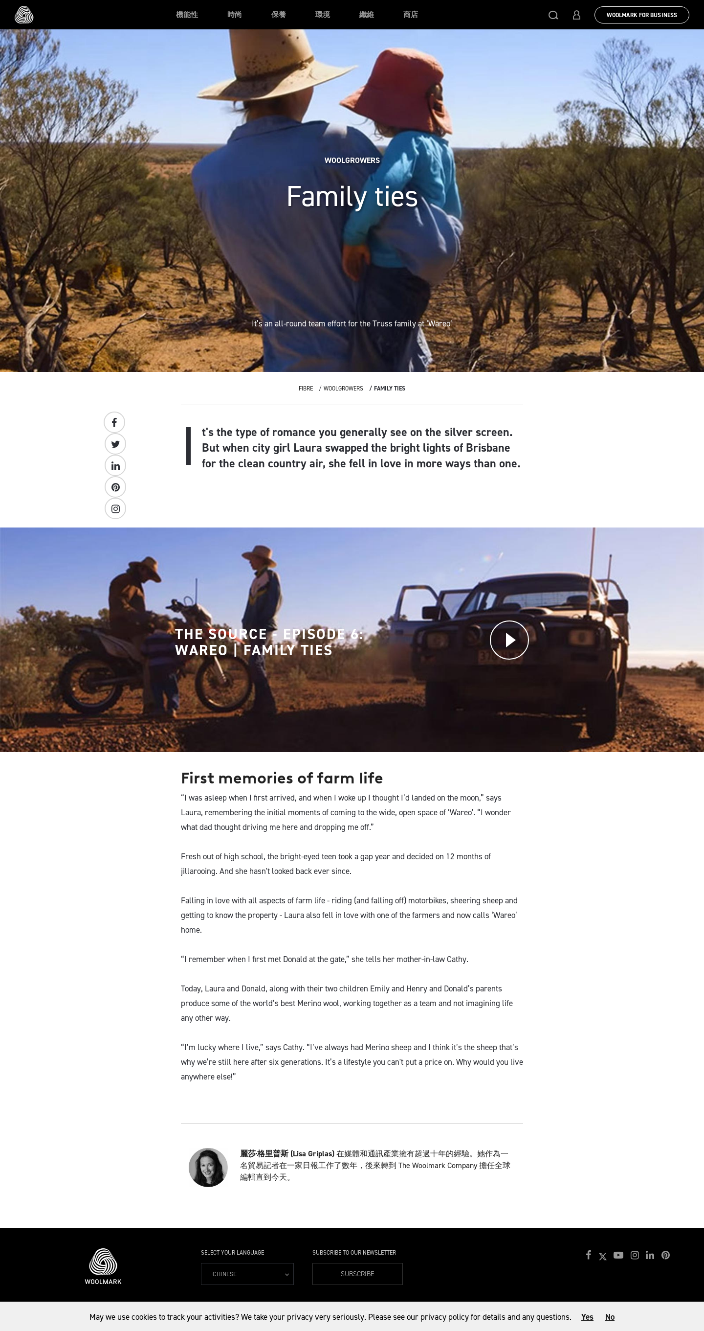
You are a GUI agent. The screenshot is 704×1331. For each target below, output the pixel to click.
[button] (553, 14)
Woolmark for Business (642, 15)
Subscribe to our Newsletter (354, 1253)
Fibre (306, 388)
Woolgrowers (343, 388)
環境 (322, 15)
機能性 (187, 15)
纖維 (366, 15)
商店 (410, 15)
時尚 (234, 15)
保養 (278, 15)
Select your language (232, 1253)
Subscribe (357, 1274)
